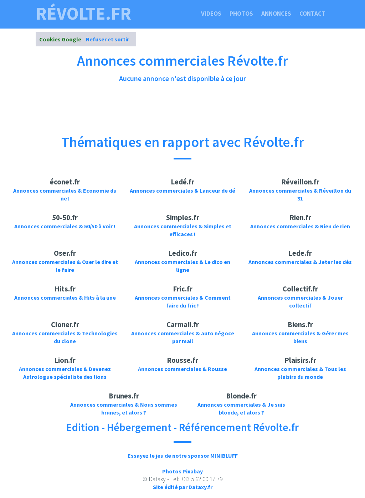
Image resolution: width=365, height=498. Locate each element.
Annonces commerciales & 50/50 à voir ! (64, 226)
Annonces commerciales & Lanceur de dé (182, 190)
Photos (241, 13)
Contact (312, 13)
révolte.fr (83, 13)
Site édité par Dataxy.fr (182, 487)
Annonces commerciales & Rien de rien (300, 226)
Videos (211, 13)
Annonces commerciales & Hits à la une (65, 297)
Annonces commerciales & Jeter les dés (300, 261)
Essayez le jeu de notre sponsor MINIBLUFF (183, 455)
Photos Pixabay (182, 471)
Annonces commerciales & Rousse (182, 368)
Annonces (276, 13)
